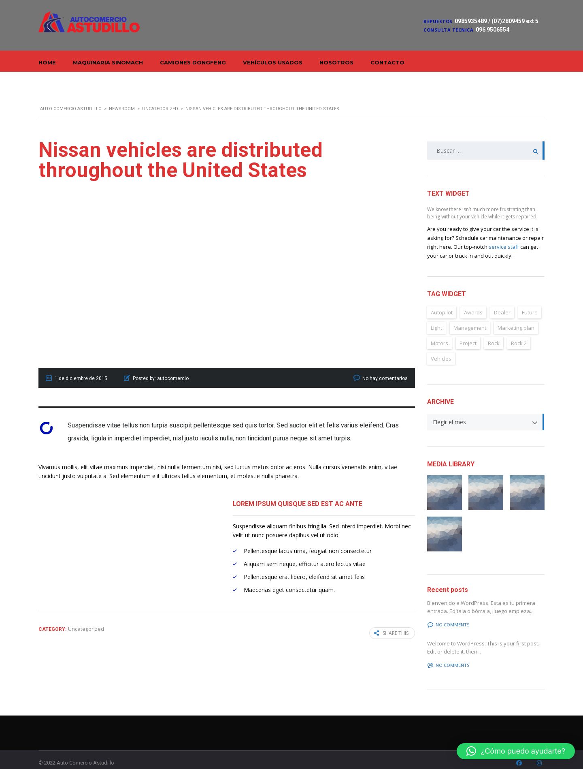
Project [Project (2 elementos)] (468, 334)
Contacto (387, 62)
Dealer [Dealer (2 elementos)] (502, 303)
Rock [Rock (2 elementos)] (494, 334)
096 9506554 (492, 29)
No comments (448, 615)
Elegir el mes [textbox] (449, 413)
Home (47, 62)
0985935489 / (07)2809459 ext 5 (496, 21)
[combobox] (486, 413)
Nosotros (336, 62)
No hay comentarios (385, 369)
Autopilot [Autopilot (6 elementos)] (442, 303)
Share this (391, 623)
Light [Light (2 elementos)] (436, 318)
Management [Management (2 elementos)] (469, 318)
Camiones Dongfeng (193, 62)
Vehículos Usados (272, 62)
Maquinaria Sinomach (108, 62)
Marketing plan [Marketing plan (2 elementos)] (516, 318)
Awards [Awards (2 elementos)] (473, 303)
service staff (504, 237)
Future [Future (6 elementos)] (530, 303)
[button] (516, 751)
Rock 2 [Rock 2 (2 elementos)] (519, 334)
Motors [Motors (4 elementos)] (439, 334)
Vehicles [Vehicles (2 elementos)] (441, 349)
